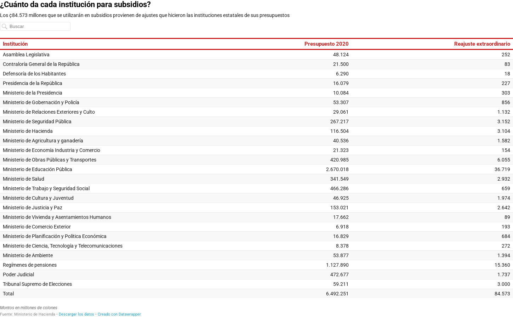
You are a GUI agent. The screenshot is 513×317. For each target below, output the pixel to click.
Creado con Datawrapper (119, 314)
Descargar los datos (76, 314)
